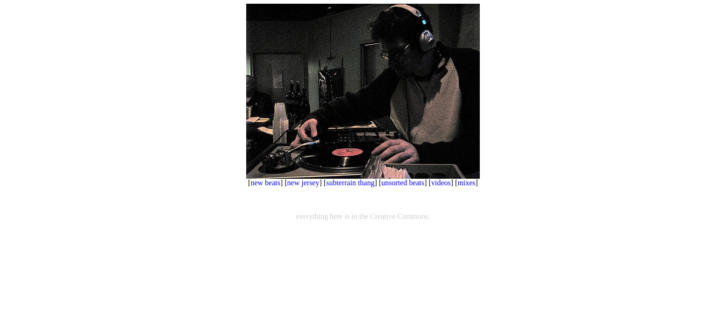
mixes (466, 183)
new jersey (303, 183)
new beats (265, 183)
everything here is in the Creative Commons (362, 216)
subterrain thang (350, 183)
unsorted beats (402, 183)
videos (441, 183)
